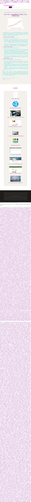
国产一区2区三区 (17, 473)
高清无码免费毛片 (19, 404)
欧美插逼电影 (26, 446)
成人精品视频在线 (20, 436)
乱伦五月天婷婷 (11, 281)
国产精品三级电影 (16, 399)
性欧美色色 (14, 463)
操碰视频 (28, 236)
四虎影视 (22, 236)
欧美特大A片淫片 (16, 480)
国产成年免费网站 (19, 238)
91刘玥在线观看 (7, 412)
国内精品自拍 (14, 391)
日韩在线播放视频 (26, 285)
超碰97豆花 (3, 347)
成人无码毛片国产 (19, 454)
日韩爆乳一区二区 (17, 429)
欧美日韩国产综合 (8, 358)
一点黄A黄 (26, 325)
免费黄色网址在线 (15, 329)
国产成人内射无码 (24, 210)
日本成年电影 (21, 490)
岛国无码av (17, 398)
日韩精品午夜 (24, 398)
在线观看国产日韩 (5, 472)
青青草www (28, 383)
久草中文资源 (23, 436)
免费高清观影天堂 (14, 444)
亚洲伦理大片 (27, 392)
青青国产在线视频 (19, 364)
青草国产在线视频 (27, 364)
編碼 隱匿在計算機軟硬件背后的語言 (15, 98)
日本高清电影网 (27, 237)
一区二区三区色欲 (6, 438)
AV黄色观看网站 (15, 230)
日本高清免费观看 (26, 493)
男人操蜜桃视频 (17, 237)
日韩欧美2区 (26, 407)
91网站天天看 (29, 430)
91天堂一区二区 (5, 283)
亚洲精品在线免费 (4, 436)
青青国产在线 (21, 435)
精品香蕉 (27, 238)
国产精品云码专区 (3, 356)
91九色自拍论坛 (24, 471)
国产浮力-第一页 (12, 453)
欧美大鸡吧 (28, 289)
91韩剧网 (12, 400)
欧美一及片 (8, 294)
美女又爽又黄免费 (4, 481)
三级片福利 (3, 410)
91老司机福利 (3, 375)
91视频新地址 (10, 298)
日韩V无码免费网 (25, 463)
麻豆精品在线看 (19, 347)
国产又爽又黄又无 (15, 243)
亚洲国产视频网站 (9, 335)
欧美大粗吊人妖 (11, 289)
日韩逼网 (6, 220)
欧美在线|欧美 (9, 465)
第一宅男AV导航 (19, 372)
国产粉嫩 (18, 283)
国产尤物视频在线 (28, 294)
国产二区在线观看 (24, 207)
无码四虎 (6, 235)
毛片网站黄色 (8, 307)
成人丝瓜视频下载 (3, 220)
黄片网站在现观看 (8, 483)
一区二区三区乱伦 (27, 354)
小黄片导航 (27, 345)
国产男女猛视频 (21, 283)
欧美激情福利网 (23, 303)
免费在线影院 (7, 285)
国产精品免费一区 (5, 334)
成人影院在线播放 (20, 220)
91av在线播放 (2, 252)
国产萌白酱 (4, 363)
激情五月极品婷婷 (29, 210)
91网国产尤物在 (5, 307)
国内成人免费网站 (23, 331)
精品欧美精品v (7, 291)
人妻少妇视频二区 (15, 256)
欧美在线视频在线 (10, 454)
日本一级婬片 (2, 210)
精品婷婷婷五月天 (3, 486)
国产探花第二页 (10, 326)
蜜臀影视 (25, 345)
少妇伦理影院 (12, 457)
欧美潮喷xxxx (24, 339)
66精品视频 (27, 264)
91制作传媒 (5, 252)
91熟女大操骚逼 (20, 394)
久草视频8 (18, 254)
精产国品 (19, 275)
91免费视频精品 (28, 302)
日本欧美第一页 (10, 285)
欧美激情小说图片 (11, 404)
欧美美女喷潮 (15, 471)
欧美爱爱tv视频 (10, 267)
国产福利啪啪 (6, 237)
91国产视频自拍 (10, 362)
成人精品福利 (1, 391)
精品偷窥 (2, 390)
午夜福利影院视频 (15, 357)
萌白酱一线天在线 (24, 482)
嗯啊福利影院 (1, 495)
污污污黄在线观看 (17, 501)
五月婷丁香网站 (19, 373)
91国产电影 (12, 398)
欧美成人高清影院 (24, 367)
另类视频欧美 (9, 274)
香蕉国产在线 (9, 476)
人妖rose (11, 393)
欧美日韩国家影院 (13, 458)
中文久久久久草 (7, 435)
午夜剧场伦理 (19, 331)
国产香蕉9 (29, 381)
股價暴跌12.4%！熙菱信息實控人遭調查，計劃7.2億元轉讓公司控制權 (15, 117)
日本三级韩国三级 (11, 445)
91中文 (25, 263)
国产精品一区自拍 (2, 274)
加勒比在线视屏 (12, 282)
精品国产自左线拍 (13, 481)
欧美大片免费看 (22, 391)
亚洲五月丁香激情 (6, 337)
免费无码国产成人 (12, 471)
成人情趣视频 (26, 485)
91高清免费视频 (14, 344)
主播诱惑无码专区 (17, 353)
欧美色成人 (2, 438)
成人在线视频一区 (15, 349)
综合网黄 (29, 267)
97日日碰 (19, 420)
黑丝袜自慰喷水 (7, 284)
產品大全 (9, 12)
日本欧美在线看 (24, 329)
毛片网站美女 (17, 299)
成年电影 (27, 366)
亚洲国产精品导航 (4, 216)
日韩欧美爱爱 (15, 245)
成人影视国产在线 (15, 244)
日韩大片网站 (14, 455)
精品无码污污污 (9, 418)
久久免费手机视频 (6, 210)
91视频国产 (22, 401)
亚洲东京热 (2, 221)
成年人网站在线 (20, 366)
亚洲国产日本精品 (27, 454)
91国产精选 (17, 375)
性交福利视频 (17, 418)
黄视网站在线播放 (17, 246)
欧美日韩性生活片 (3, 276)
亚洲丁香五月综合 (12, 390)
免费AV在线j (27, 335)
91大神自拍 (17, 210)
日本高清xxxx (28, 490)
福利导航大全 (3, 491)
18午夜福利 (7, 493)
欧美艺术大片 (24, 473)
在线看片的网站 (20, 486)
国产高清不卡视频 (19, 236)
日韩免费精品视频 (9, 301)
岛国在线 (16, 373)
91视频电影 (28, 220)
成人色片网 (25, 376)
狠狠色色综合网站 (10, 365)
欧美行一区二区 (9, 381)
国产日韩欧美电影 (27, 227)
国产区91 (20, 356)
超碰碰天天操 (9, 219)
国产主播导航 (9, 330)
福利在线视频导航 (5, 300)
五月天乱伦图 (12, 363)
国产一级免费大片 (27, 243)
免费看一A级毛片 (17, 340)
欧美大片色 (13, 365)
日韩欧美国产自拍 (20, 365)
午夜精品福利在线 (23, 400)
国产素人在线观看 (16, 334)
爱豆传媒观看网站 (27, 221)
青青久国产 (26, 429)
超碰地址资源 (23, 407)
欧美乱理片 (2, 485)
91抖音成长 (17, 392)
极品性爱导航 (12, 235)
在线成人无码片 (27, 402)
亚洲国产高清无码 (19, 358)
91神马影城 (10, 374)
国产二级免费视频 (21, 330)
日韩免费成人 (19, 427)
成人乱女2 (16, 421)
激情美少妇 (4, 455)
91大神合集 (17, 239)
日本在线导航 (12, 336)
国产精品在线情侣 (10, 495)
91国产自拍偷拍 (18, 212)
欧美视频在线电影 (2, 413)
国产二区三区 (11, 207)
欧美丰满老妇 (24, 330)
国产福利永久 (10, 209)
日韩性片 (23, 409)
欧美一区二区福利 (8, 417)
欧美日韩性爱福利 (17, 271)
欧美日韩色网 (12, 437)
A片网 (28, 421)
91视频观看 (23, 326)
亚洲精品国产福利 (2, 475)
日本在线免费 (20, 482)
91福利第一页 (11, 347)
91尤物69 (21, 252)
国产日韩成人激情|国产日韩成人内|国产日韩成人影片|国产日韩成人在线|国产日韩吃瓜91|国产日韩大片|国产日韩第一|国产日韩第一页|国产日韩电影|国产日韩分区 (15, 316)
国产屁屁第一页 (13, 266)
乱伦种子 (17, 207)
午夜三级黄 (23, 402)
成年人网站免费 (14, 276)
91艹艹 (19, 229)
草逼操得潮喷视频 (25, 431)
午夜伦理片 (6, 400)
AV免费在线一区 (3, 500)
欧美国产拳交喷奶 (16, 235)
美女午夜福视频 (20, 464)
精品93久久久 (23, 255)
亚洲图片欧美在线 (13, 385)
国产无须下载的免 (10, 484)
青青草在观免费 (5, 495)
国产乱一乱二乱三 (14, 252)
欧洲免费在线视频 (7, 477)
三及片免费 (27, 413)
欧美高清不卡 (4, 493)
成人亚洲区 (19, 245)
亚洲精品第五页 (23, 257)
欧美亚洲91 (15, 404)
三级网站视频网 (20, 292)
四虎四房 (6, 292)
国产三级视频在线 (24, 302)
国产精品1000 (17, 276)
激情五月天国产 (8, 236)
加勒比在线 (20, 429)
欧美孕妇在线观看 (21, 399)
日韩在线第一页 (12, 483)
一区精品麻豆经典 (28, 228)
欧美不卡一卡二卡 (21, 483)
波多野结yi (27, 367)
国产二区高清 (11, 283)
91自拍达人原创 (5, 383)
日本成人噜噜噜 (6, 430)
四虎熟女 (15, 336)
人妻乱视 (19, 226)
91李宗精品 (4, 284)
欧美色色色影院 (13, 420)
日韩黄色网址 (9, 272)
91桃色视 (13, 491)
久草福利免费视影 (9, 308)
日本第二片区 (15, 300)
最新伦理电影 (18, 422)
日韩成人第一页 (23, 227)
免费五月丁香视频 (14, 267)
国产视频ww (16, 394)
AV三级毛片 (27, 417)
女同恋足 (6, 410)
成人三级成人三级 (7, 234)
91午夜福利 (24, 399)
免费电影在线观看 (5, 238)
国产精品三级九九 (23, 437)
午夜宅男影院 (22, 494)
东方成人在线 (23, 243)
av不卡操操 (29, 337)
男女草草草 (12, 331)
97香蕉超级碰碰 (18, 267)
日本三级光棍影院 (16, 221)
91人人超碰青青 (11, 290)
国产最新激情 (25, 427)
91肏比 (17, 290)
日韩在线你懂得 (23, 484)
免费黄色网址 (28, 291)
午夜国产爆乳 (4, 483)
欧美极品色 (20, 334)
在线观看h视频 (3, 209)
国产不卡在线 (5, 221)
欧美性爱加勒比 (10, 448)
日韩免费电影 (26, 480)
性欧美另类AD (22, 428)
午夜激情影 (5, 418)
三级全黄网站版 (5, 331)
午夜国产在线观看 (25, 338)
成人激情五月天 (9, 440)
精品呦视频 (22, 300)
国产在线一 (2, 226)
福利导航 (13, 254)
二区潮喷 (21, 481)
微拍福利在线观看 (5, 207)
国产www (18, 294)
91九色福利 (26, 275)
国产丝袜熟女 (17, 345)
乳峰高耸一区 (24, 435)
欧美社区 (30, 439)
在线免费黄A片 (28, 217)
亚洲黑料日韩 (17, 403)
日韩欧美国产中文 (14, 485)
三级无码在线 (26, 476)
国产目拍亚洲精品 (3, 446)
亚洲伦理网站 (27, 329)
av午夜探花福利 (21, 271)
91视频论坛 (26, 491)
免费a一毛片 (21, 248)
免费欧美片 (25, 391)
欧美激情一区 (23, 480)
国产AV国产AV (13, 211)
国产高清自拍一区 (24, 282)
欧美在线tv (9, 282)
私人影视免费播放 (3, 404)
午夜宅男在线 (18, 253)
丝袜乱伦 (29, 491)
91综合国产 (19, 476)
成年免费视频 (20, 307)
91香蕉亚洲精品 (24, 261)
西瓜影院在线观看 (26, 225)
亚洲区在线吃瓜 (26, 344)
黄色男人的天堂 (3, 328)
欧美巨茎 (13, 356)
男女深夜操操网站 (2, 364)
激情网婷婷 (10, 294)
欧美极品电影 (19, 227)
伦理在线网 (6, 375)
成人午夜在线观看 (25, 208)
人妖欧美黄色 (5, 325)
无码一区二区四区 (23, 413)
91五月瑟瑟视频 (26, 439)
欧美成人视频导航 (4, 385)
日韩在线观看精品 (12, 262)
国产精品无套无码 (10, 276)
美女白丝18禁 (14, 290)
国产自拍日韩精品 (5, 346)
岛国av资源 (8, 252)
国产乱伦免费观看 (12, 280)
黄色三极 (26, 404)
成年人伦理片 (20, 294)
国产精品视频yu (26, 467)
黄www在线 (24, 477)
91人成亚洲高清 (3, 419)
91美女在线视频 (22, 228)
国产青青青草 (26, 303)
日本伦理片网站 (27, 346)
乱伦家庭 (3, 218)
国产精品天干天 (15, 218)
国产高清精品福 (19, 462)
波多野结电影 (10, 364)
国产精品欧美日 (4, 354)
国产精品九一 (19, 411)
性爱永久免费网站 (12, 446)
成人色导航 (10, 403)
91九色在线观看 (25, 284)
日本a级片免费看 (14, 435)
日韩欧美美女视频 (20, 272)
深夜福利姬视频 (21, 495)
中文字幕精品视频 (25, 348)
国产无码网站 (12, 284)
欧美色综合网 (14, 212)
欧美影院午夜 (3, 339)
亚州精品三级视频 (11, 337)
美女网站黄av (7, 367)
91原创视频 (14, 293)
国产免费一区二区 (21, 363)
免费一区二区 (4, 417)
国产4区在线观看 (27, 484)
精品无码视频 (13, 476)
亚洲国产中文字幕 (18, 419)
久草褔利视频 (3, 400)
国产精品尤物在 (18, 248)
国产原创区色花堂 (25, 217)
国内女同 (22, 430)
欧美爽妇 (27, 474)
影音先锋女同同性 (25, 445)
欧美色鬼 (23, 447)
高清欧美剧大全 (27, 419)
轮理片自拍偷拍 (16, 272)
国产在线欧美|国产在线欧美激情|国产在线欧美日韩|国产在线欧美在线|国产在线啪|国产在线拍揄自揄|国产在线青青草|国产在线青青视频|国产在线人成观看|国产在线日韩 (15, 320)
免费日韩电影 (15, 338)
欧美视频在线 (3, 326)
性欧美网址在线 (13, 383)
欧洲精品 (13, 495)
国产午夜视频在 (22, 384)
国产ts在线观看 (14, 285)
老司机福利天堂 (28, 328)
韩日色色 (15, 376)
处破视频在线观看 (6, 467)
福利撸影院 (5, 236)
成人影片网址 (6, 392)
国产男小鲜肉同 (9, 227)
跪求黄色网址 (5, 465)
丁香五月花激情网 (6, 267)
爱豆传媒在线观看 (5, 355)
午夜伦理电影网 (16, 346)
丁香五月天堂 (6, 208)
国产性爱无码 (22, 411)
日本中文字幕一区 (5, 301)
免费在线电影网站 (26, 337)
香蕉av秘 (23, 427)
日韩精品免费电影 (25, 380)
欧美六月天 (9, 400)
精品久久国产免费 (21, 389)
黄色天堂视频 (17, 362)
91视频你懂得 (6, 245)
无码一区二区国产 (25, 430)
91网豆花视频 (17, 234)
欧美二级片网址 (13, 291)
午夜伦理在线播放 (24, 492)
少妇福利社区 (29, 326)
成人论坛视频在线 (16, 457)
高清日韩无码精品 (21, 382)
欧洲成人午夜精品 (10, 237)
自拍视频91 (16, 229)
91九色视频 (8, 221)
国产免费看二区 (22, 267)
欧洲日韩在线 (24, 438)
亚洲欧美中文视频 (24, 307)
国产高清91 (6, 482)
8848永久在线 (14, 375)
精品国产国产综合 (14, 439)
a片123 (7, 274)
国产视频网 (27, 331)
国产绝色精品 (4, 255)
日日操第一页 (14, 234)
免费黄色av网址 (3, 282)
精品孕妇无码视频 (8, 255)
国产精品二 (12, 472)
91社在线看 (24, 283)
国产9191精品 (22, 499)
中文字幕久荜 (4, 389)
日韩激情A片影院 (26, 411)
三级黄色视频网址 (26, 280)
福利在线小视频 (11, 462)
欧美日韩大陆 (7, 490)
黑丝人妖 (3, 357)
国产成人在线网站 (22, 226)
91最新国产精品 (7, 449)
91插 (27, 284)
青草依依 (12, 466)
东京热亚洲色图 (28, 307)
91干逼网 (18, 493)
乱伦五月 (10, 284)
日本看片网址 (27, 334)
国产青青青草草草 (4, 408)
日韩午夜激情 (15, 453)
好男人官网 (25, 383)
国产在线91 (23, 246)
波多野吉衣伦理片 (8, 363)
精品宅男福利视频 (5, 464)
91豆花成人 (13, 275)
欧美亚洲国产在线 (5, 327)
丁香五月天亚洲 (8, 289)
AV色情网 (10, 435)
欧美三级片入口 (13, 418)
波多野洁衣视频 (5, 229)
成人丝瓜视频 (4, 492)
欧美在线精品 (24, 390)
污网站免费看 (9, 229)
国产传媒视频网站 (7, 419)
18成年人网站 (24, 237)
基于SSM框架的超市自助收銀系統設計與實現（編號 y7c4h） (15, 126)
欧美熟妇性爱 (4, 349)
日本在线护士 (20, 247)
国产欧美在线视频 (10, 212)
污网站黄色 (28, 401)
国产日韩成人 (26, 408)
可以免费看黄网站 (28, 436)
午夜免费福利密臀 (4, 458)
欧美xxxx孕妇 (22, 344)
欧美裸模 (28, 216)
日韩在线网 (7, 254)
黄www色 (6, 413)
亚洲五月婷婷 (25, 409)
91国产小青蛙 (15, 238)
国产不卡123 (1, 327)
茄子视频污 (27, 219)
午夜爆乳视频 (8, 331)
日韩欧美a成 (28, 353)
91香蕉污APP (20, 282)
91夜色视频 (21, 412)
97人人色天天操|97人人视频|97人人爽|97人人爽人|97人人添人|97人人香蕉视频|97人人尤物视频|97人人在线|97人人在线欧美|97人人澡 (15, 204)
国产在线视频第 (26, 374)
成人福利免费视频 (5, 427)
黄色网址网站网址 (28, 290)
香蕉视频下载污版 (22, 280)
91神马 (10, 420)
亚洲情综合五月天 (29, 376)
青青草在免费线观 (22, 485)
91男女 (6, 227)
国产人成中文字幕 (19, 355)
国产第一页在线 (12, 358)
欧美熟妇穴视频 (2, 272)
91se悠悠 (1, 410)
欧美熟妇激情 (12, 407)
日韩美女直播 (18, 252)
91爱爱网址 (27, 373)
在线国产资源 (5, 485)
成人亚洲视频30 (17, 475)
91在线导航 (6, 448)
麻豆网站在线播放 (7, 401)
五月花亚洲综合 (7, 247)
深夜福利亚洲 (15, 289)
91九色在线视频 (21, 276)
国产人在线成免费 (8, 217)
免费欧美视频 (23, 266)
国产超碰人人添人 (25, 500)
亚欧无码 (24, 412)
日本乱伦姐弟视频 (2, 499)
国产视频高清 (9, 226)
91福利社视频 (9, 254)
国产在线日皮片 (10, 299)
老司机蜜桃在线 (27, 229)
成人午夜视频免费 (19, 303)
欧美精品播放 (12, 330)
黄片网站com (3, 474)
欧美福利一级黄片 (28, 363)
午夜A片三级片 (12, 255)
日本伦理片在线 (25, 276)
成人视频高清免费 (3, 271)
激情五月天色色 (16, 227)
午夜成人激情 (4, 457)
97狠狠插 (18, 280)
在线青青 (23, 358)
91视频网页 (21, 410)
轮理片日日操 (15, 462)
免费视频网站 (3, 291)
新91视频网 (23, 230)
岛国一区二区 (24, 262)
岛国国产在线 (7, 290)
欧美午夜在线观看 (20, 349)
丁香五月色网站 (22, 209)
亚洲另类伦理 (20, 444)
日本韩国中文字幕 (17, 495)
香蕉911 (21, 212)
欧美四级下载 (19, 409)
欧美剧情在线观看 (3, 353)
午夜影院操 (3, 367)
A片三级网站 (15, 254)
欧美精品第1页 (9, 431)
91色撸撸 (2, 383)
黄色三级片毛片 (9, 245)
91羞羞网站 (17, 455)
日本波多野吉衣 (8, 262)
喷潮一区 (24, 265)
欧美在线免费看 (22, 244)
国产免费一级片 (17, 208)
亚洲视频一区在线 (26, 472)
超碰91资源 (10, 252)
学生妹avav (29, 255)
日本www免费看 (23, 426)
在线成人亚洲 (3, 411)
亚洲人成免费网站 (14, 210)
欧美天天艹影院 (29, 492)
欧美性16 (21, 245)
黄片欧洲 (23, 491)
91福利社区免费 (4, 494)
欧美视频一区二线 (28, 471)
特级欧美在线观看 (13, 229)
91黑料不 (25, 293)
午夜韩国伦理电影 (21, 403)
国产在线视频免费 (9, 466)
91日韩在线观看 (25, 298)
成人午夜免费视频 (6, 218)
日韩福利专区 (27, 292)
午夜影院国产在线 (18, 285)
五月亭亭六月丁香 (13, 410)
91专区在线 (21, 253)
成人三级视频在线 (10, 271)
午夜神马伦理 (14, 299)
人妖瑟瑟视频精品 (8, 354)
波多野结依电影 (10, 216)
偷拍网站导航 (15, 308)
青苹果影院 (25, 355)
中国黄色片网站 (26, 393)
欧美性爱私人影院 (19, 407)
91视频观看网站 (15, 331)
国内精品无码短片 (15, 225)
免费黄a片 (16, 486)
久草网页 (19, 262)
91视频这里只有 (23, 457)
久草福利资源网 (19, 243)
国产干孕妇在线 (7, 338)
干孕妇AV (24, 354)
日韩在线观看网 (15, 411)
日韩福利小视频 (18, 327)
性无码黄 (15, 494)
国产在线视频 (27, 263)
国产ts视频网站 (8, 261)
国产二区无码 (22, 298)
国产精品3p (18, 281)
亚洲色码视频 (28, 449)
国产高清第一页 (27, 274)
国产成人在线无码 (21, 293)
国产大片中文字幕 (29, 244)
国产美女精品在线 (16, 456)
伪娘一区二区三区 (20, 445)
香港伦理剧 (24, 239)
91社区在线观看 (16, 363)
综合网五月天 (12, 236)
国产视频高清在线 (23, 238)
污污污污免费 (4, 273)
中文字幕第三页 (20, 235)
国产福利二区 (13, 362)
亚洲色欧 (20, 392)
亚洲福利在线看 (15, 367)
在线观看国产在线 (5, 365)
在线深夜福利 (18, 485)
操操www (3, 337)
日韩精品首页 (5, 422)
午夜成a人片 (3, 407)
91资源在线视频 (19, 263)
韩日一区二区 (16, 219)
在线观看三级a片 (13, 371)
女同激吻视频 (8, 235)
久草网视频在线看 (5, 246)
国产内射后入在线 (23, 290)
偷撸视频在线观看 (10, 392)
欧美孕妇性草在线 (7, 372)
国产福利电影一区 (20, 446)
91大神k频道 (17, 328)
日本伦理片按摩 (15, 428)
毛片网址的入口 (4, 471)
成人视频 (6, 345)
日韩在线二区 (23, 325)
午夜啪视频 (15, 298)
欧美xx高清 (25, 401)
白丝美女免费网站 (27, 212)
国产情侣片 (18, 302)
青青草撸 (30, 446)
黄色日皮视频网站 (23, 417)
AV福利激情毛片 (21, 299)
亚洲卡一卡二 (16, 274)
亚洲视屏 (23, 355)
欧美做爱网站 (7, 420)
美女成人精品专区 (2, 447)
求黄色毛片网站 (21, 493)
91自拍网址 (3, 348)
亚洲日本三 (21, 380)
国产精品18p (4, 344)
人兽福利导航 (18, 289)
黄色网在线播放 (25, 299)
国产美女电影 (21, 381)
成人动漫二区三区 (22, 273)
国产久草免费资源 (16, 413)
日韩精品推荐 (29, 273)
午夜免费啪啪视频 (4, 462)
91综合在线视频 (8, 353)
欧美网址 (29, 476)
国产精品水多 (19, 408)
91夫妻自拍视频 (8, 428)
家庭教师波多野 (10, 327)
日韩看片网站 (23, 465)
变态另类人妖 (19, 447)
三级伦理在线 (7, 404)
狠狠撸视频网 (11, 422)
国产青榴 (11, 455)
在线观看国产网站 (25, 327)
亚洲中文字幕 (16, 420)
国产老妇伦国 (13, 394)
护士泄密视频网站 (25, 336)
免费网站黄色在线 (11, 257)
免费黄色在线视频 (11, 293)
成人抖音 (10, 302)
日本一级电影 (16, 262)
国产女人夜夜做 (4, 275)
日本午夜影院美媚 (12, 449)
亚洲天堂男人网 (16, 464)
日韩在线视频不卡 (9, 340)
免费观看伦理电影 (24, 362)
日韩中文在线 (11, 228)
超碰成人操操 (18, 225)
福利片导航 (11, 349)
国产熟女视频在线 (2, 256)
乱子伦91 (14, 339)
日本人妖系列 (17, 435)
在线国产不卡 (16, 476)
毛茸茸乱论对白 (11, 411)
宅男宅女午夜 (14, 382)
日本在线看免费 (26, 358)
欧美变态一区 (9, 208)
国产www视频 (15, 283)
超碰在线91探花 (29, 365)
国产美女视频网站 (13, 261)
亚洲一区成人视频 (4, 248)
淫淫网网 (11, 244)
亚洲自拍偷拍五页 (26, 375)
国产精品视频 (11, 493)
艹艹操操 (12, 230)
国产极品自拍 (27, 293)
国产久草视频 (15, 426)
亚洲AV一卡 (3, 263)
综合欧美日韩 (24, 456)
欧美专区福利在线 (13, 486)
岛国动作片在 (27, 262)
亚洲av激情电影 (23, 256)
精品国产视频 (4, 398)
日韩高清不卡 (11, 428)
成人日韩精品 (24, 292)
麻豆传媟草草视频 (14, 327)
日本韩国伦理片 (26, 458)
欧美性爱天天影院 (26, 371)
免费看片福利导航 (18, 463)
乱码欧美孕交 (14, 247)
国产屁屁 (12, 218)
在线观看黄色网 (7, 302)
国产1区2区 (27, 399)
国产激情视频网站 (20, 219)
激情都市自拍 (22, 467)
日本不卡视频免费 (11, 338)
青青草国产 (6, 266)
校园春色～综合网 (25, 381)
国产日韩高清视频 (16, 401)
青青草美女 (16, 365)
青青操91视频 (6, 373)
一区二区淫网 (3, 345)
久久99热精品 (6, 491)
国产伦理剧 (6, 276)
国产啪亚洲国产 (20, 471)
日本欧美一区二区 (28, 390)
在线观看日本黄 (16, 264)
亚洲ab (8, 238)
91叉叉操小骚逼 (22, 289)
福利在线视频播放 (25, 422)
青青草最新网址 (15, 422)
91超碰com (17, 376)
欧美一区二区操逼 (8, 407)
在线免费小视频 (7, 263)
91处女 (9, 243)
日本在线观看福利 (3, 456)
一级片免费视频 (6, 444)
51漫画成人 (7, 344)
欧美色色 (30, 412)
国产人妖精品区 (14, 328)
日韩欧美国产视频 (12, 419)
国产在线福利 (7, 299)
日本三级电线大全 (2, 430)
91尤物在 (8, 402)
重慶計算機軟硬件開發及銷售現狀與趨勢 (15, 145)
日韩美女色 (9, 410)
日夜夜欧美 (25, 244)
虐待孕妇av (12, 334)
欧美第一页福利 (12, 474)
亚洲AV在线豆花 (9, 292)
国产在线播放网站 (5, 244)
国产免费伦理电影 (14, 454)
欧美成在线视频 (24, 475)
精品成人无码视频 (17, 291)
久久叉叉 (26, 271)
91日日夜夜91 (6, 219)
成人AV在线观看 (28, 301)
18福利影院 (23, 229)
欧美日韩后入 (15, 372)
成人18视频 (25, 289)
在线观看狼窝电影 (10, 475)
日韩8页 (16, 438)
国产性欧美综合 (26, 384)
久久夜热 (28, 475)
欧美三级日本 (10, 273)
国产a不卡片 (20, 491)
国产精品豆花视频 (10, 325)
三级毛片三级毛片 (15, 355)
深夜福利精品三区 (20, 329)
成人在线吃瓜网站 (15, 273)
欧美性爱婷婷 (7, 494)
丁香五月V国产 (5, 272)
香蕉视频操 (20, 457)
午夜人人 (25, 483)
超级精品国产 (29, 500)
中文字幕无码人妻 (23, 218)
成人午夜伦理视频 (9, 371)
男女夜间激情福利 (21, 336)
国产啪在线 (25, 449)
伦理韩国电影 (20, 473)
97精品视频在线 (4, 466)
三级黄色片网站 (26, 267)
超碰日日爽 (2, 362)
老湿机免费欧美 (8, 458)
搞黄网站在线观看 (11, 263)
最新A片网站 (20, 353)
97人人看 (21, 302)
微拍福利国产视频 (16, 217)
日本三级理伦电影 (5, 381)
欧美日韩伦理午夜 (16, 301)
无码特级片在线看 (22, 393)
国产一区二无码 (12, 473)
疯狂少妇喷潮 (4, 280)
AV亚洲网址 (26, 246)
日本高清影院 (3, 420)
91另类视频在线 (22, 383)
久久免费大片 (24, 328)
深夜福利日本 (13, 373)
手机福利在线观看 (16, 390)
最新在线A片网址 (15, 364)
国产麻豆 (14, 477)
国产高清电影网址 (4, 257)
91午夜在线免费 (19, 257)
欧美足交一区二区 (24, 220)
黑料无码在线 (13, 325)
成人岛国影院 (18, 273)
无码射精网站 (20, 237)
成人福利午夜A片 (5, 391)
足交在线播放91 (18, 209)
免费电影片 (13, 245)
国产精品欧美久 (17, 339)
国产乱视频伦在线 (17, 383)
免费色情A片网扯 (15, 263)
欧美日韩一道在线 (7, 499)
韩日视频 (8, 256)
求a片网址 (29, 238)
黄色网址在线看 (28, 501)
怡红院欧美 (10, 356)
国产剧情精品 (1, 211)
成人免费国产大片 (4, 265)
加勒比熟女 (23, 216)
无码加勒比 (11, 391)
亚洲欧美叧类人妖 (12, 353)
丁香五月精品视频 (26, 428)
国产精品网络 (1, 298)
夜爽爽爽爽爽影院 (17, 481)
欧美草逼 (4, 463)
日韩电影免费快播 (15, 436)
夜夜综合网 (1, 501)
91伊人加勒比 (27, 261)
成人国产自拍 (8, 426)
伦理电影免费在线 (19, 466)
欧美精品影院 (5, 384)
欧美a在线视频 (12, 401)
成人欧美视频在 (8, 349)
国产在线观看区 (13, 335)
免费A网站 (8, 390)
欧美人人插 (18, 382)
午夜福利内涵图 (23, 373)
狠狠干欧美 (23, 253)
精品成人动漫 (23, 476)
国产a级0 (6, 209)
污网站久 (23, 486)
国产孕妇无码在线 (16, 447)
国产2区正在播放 (18, 494)
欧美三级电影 (25, 291)
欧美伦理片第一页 (25, 365)
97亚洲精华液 (17, 211)
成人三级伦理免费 (5, 211)
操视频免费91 (8, 228)
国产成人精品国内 (12, 399)
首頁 (7, 12)
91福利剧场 (20, 234)
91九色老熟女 (3, 399)
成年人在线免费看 (9, 485)
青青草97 (28, 348)
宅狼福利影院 (10, 438)
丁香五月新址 (19, 453)
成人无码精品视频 (17, 483)
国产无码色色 (20, 261)
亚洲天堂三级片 (10, 439)
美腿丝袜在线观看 (15, 281)
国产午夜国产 (9, 427)
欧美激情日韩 (12, 265)
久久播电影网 (5, 390)
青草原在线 (16, 465)
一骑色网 (6, 421)
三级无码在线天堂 (29, 276)
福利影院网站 (12, 227)
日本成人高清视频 (21, 376)
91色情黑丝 (19, 413)
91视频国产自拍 (27, 234)
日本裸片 (25, 335)
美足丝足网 (13, 438)
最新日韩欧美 (26, 420)
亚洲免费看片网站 (3, 358)
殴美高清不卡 (18, 499)
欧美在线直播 (16, 409)
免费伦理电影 (27, 252)
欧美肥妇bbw (20, 475)
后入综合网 (21, 492)
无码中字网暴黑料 (27, 462)
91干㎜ (15, 419)
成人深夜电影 (16, 216)
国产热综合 (2, 246)
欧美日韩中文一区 (27, 235)
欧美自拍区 (28, 438)
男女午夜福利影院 (21, 291)
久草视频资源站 (26, 226)
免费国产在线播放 (13, 381)
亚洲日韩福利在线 (10, 355)
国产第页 (9, 391)
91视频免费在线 (28, 299)
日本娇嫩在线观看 (22, 439)
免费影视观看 (23, 234)
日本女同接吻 (10, 490)
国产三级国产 (26, 253)
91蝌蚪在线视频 (21, 390)
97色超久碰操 (21, 449)
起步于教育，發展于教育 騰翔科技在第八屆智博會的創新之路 (15, 182)
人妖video (21, 438)
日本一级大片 (1, 207)
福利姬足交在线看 (27, 265)
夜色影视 (27, 473)
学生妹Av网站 (9, 210)
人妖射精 (10, 218)
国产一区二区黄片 (20, 265)
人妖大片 (13, 294)
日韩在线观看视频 (17, 500)
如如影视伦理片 (13, 427)
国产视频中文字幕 (21, 477)
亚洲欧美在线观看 (3, 234)
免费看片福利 (27, 457)
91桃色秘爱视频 (26, 394)
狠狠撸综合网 (29, 404)
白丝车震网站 (29, 463)
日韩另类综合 (18, 412)
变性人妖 (8, 209)
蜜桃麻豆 (21, 402)
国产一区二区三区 (2, 338)
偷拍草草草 (16, 280)
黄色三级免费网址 (24, 247)
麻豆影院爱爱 (11, 253)
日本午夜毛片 (19, 357)
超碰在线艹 (17, 247)
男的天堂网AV (14, 248)
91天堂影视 (15, 294)
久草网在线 (21, 229)
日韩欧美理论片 (16, 431)
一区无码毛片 (18, 391)
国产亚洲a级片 (27, 465)
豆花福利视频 (12, 272)
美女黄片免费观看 (16, 292)
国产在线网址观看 (9, 265)
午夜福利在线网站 (4, 243)
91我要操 (6, 261)
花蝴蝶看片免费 (23, 212)
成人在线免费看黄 (20, 274)
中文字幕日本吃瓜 (16, 356)
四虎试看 (4, 227)
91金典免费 (8, 273)
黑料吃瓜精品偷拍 (14, 239)
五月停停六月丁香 (24, 353)
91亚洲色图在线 (18, 374)
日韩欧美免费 (25, 382)
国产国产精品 (6, 326)
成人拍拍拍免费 (21, 239)
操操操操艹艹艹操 (8, 456)
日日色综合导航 (26, 499)
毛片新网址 (28, 435)
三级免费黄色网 (15, 347)
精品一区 (3, 412)
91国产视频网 (16, 266)
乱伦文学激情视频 (24, 334)
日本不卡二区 (27, 218)
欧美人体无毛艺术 (21, 431)
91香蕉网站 (29, 385)
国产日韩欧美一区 (6, 382)
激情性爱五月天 (17, 440)
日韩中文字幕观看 (14, 209)
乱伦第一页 (5, 256)
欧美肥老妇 (6, 282)
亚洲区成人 (13, 292)
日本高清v (12, 301)
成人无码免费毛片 (6, 445)
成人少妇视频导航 (11, 238)
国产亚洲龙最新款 (7, 348)
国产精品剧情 (9, 334)
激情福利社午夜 (27, 453)
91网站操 (27, 347)
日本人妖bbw (22, 337)
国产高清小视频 (11, 339)
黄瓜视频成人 (3, 253)
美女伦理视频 (27, 207)
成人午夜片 (12, 464)
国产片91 (1, 245)
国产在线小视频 (8, 275)
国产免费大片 (19, 300)
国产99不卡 (24, 264)
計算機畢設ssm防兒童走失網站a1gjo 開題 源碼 (15, 173)
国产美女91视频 (15, 302)
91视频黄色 (20, 480)
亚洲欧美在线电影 (18, 384)
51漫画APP (3, 267)
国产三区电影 (19, 290)
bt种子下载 (17, 444)
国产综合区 (3, 477)
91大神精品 (19, 221)
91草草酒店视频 (13, 219)
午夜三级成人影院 (8, 336)
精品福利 (2, 283)
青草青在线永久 (17, 335)
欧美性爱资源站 (16, 366)
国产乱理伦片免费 (25, 403)
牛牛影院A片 (18, 439)
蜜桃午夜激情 (23, 252)
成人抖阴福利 (23, 408)
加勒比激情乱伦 (22, 371)
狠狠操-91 (3, 261)
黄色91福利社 (8, 303)
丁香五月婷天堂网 (13, 384)
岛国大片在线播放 (11, 376)
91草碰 (7, 239)
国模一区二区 (4, 393)
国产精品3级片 (23, 211)
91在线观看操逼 (23, 453)
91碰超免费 (19, 301)
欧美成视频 (19, 401)
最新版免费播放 (5, 403)
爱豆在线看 (8, 253)
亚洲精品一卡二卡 (9, 345)
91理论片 (14, 271)
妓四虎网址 (20, 362)
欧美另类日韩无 (5, 330)
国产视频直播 (5, 366)
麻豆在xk (6, 371)
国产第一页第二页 (17, 380)
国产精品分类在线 (27, 230)
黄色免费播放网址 (7, 447)
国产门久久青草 (14, 345)
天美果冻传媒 (15, 255)
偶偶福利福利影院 (8, 385)
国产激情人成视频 (6, 329)
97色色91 (27, 437)
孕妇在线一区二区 (15, 430)
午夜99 (29, 280)
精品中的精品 (14, 228)
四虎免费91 (11, 225)
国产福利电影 (8, 248)
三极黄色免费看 (22, 472)
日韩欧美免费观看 (11, 382)
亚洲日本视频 (8, 244)
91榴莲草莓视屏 (24, 501)
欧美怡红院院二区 (23, 221)
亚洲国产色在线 (11, 367)
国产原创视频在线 (5, 226)
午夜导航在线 (27, 256)
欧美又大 (4, 235)
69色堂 (1, 477)
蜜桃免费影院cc (5, 437)
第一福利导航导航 (26, 486)
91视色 (1, 243)
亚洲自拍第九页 (7, 374)
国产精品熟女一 (4, 225)
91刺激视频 (1, 301)
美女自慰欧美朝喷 (23, 347)
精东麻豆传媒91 (3, 372)
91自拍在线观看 (6, 357)
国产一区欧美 (9, 421)
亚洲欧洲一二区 (13, 501)
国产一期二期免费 (28, 349)
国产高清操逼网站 (8, 492)
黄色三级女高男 (19, 448)
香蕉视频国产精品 (23, 275)
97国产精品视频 (18, 228)
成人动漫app (16, 458)
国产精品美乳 (13, 237)
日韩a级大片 (5, 402)
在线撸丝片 (4, 239)
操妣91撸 (16, 358)
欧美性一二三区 (17, 393)
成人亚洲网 (17, 325)
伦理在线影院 (20, 346)
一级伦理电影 (28, 340)
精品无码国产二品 (4, 294)
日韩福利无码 (3, 292)
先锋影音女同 (16, 437)
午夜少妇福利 (7, 356)
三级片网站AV (23, 464)
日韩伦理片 (29, 281)
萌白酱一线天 (7, 281)
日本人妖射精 (26, 255)
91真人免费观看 (21, 328)
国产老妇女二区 (21, 500)
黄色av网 (5, 262)
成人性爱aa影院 (3, 394)
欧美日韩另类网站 (14, 326)
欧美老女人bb (10, 234)
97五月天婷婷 (3, 254)
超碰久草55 (15, 449)
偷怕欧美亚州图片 (10, 211)
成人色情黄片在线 (25, 245)
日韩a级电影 (8, 283)
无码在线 (7, 389)
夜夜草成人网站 (21, 456)
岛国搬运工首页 (3, 264)
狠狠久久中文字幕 (12, 409)
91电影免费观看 (23, 462)
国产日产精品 (4, 336)
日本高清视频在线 (15, 484)
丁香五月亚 (15, 472)
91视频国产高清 (11, 348)
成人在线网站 (8, 436)
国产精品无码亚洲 (16, 265)
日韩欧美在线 (28, 330)
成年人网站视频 (3, 285)
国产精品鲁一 (13, 393)
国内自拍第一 (3, 421)
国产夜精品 (20, 325)
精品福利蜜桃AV (15, 493)
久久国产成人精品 (19, 255)
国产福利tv (18, 449)
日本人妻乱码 (6, 362)
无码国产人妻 (2, 445)
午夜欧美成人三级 (11, 372)
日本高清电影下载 (22, 335)
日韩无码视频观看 (25, 385)
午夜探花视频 (9, 501)
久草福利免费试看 (4, 290)
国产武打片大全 (2, 431)
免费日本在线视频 (15, 448)
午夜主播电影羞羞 (25, 410)
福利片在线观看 (20, 210)
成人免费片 (7, 462)
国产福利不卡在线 (19, 474)
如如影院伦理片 (18, 400)
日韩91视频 (21, 422)
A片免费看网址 (23, 466)
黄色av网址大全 (16, 226)
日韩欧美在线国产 (19, 230)
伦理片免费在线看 (18, 344)
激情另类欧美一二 (11, 499)
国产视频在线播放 (12, 500)
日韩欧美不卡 (24, 366)
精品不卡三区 (28, 456)
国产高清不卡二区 (15, 303)
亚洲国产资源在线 (2, 371)
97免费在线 (20, 398)
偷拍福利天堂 (3, 401)
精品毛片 (24, 271)
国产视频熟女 (28, 391)
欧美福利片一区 (6, 484)
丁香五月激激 (19, 484)
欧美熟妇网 (5, 431)
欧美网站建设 (15, 499)
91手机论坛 (8, 298)
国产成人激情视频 (10, 239)
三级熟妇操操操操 (18, 337)
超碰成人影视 (23, 235)
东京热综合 (26, 400)
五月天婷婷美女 (5, 440)
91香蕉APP (9, 207)
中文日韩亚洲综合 (16, 348)
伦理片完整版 (13, 246)
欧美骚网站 (4, 289)
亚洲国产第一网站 (21, 264)
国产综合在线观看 (14, 208)
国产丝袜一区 (12, 226)
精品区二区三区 (16, 330)
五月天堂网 (12, 308)
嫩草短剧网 (1, 490)
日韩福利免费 (8, 408)
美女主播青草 (15, 236)
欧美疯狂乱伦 (11, 477)
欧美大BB (3, 237)
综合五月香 (29, 226)
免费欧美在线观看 (5, 439)
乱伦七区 (12, 436)
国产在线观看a (27, 356)
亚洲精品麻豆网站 (12, 480)
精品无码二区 (23, 404)
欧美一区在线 (25, 236)
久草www (10, 344)
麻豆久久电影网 (13, 440)
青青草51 (19, 284)
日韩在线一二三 (26, 481)
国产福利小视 (10, 482)
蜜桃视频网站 (22, 263)
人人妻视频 (29, 474)
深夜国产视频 (29, 300)
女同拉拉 (12, 413)
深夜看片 (14, 475)
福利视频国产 (14, 412)
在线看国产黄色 (11, 463)
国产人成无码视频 (20, 217)
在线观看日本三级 (7, 474)
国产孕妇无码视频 (3, 299)
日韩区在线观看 (28, 339)
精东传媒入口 (9, 220)
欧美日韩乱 (9, 266)
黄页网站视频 (8, 473)
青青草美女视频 (5, 501)
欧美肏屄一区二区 (8, 280)
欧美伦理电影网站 (9, 230)
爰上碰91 (12, 302)
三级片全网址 (6, 476)
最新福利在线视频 (11, 447)
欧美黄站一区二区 (18, 385)
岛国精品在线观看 (20, 354)
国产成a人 (18, 402)
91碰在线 (26, 216)
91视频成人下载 (17, 261)
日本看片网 (1, 493)
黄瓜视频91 (25, 326)
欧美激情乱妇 (16, 482)
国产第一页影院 (8, 455)
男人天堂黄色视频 (4, 340)
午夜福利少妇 (10, 491)
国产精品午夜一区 (19, 218)
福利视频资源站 (21, 208)
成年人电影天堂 (2, 329)
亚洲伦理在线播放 (5, 454)
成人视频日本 (24, 219)
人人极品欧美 (22, 420)
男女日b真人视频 (13, 380)
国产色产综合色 (7, 376)
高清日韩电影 (24, 294)
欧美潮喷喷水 (27, 372)
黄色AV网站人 (4, 303)
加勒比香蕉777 (12, 456)
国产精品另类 (1, 303)
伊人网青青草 (11, 243)
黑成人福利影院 (9, 346)
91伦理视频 (23, 429)
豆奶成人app (18, 490)
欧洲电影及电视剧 (4, 429)
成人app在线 (1, 227)
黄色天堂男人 (5, 228)
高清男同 (14, 307)
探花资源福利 (29, 494)
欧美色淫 (8, 216)
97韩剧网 (4, 490)
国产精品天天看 (21, 418)
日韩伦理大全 (17, 477)
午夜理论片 (12, 300)
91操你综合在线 (10, 375)
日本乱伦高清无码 (25, 300)
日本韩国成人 (12, 431)
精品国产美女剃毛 (20, 216)
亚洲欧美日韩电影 (11, 467)
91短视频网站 (1, 289)
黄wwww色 (12, 220)
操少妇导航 (13, 346)
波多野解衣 (13, 482)
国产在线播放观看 (15, 445)
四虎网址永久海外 (18, 371)
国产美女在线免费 (16, 282)
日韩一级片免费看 (6, 380)
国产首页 (22, 463)
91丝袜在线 (21, 284)
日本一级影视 (8, 453)
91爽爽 (23, 394)
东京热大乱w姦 (11, 412)
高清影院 (15, 337)
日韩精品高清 (2, 262)
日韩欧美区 (2, 373)
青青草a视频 (7, 393)
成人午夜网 (2, 228)
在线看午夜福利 (19, 338)
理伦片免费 (16, 446)
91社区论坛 (7, 257)
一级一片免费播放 (13, 421)
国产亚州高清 (4, 426)
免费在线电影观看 (12, 429)
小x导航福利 (7, 293)
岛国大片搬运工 (22, 374)
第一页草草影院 (28, 282)
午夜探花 (29, 431)
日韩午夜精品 (1, 366)
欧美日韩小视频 (17, 293)
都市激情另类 (15, 407)
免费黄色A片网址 (12, 217)
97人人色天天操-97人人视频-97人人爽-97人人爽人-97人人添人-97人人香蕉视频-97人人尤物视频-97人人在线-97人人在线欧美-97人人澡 (15, 2)
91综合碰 (21, 281)
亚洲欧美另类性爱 (14, 490)
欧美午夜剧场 (25, 389)
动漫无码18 (6, 328)
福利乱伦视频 (3, 482)
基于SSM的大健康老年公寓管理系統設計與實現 (15, 154)
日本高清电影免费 (19, 367)
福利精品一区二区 (28, 464)
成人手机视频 (9, 394)
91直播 (7, 243)
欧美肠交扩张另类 (25, 248)
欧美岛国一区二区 (27, 266)
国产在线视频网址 (26, 448)
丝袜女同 (10, 264)
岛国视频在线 (18, 438)
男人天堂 (5, 274)
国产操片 (6, 394)
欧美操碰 (10, 291)
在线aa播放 (22, 357)
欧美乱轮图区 (15, 474)
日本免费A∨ (9, 472)
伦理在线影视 (6, 271)
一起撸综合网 (6, 475)
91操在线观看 (22, 285)
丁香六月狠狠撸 (2, 444)
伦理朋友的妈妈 (7, 264)
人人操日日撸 (3, 449)
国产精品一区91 (3, 293)
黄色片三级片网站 (17, 410)
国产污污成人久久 (5, 480)
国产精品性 (15, 207)
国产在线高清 (27, 412)
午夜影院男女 (18, 472)
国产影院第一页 (11, 247)
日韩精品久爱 (29, 380)
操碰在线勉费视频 (27, 466)
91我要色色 (22, 458)
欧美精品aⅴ (2, 418)
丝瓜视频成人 (20, 340)
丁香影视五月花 (28, 272)
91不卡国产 (29, 409)
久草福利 (1, 218)
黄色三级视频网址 (19, 467)
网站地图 (1, 205)
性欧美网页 (22, 448)
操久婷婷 (3, 245)
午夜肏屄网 (13, 403)
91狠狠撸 (14, 216)
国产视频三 (13, 340)
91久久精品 (1, 381)
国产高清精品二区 (6, 212)
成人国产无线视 (9, 413)
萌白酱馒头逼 (23, 346)
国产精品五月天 (27, 254)
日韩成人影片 (11, 248)
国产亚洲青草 (17, 381)
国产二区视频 (23, 474)
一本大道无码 (23, 349)
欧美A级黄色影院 (24, 272)
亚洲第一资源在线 (7, 347)
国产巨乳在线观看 (8, 225)
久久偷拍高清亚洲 (15, 257)
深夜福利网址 (18, 244)
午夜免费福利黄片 (26, 357)
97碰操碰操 (27, 483)
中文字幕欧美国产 (7, 364)
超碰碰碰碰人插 (14, 374)
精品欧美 (25, 301)
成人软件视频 (14, 253)
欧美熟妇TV (14, 398)
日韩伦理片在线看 (24, 340)
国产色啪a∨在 (2, 476)
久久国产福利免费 (8, 457)
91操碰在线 (2, 212)
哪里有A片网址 (16, 275)
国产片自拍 (20, 246)
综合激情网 (1, 464)
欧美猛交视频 (22, 225)
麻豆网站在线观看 (27, 257)
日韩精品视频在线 (2, 392)
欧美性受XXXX (9, 437)
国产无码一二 (3, 374)
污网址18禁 (11, 303)
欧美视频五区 (7, 339)
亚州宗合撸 (29, 394)
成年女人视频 (26, 211)
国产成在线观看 (4, 281)
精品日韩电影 (23, 364)
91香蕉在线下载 (7, 399)
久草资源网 (19, 421)
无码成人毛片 (28, 482)
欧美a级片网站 (19, 417)
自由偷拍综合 (11, 426)
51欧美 (25, 228)
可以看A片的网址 (7, 411)
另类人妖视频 (28, 271)
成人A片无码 (10, 328)
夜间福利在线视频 (19, 426)
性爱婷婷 (6, 253)
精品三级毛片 (3, 409)
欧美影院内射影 (23, 392)
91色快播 (3, 236)
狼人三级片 (11, 307)
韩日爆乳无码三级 (5, 230)
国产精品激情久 (8, 398)
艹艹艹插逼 (24, 254)
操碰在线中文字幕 (25, 418)
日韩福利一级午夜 (17, 492)
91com (11, 275)
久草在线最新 (26, 273)
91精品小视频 (4, 308)
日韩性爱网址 (13, 264)
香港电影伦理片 (28, 247)
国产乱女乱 (23, 281)
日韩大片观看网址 (28, 239)
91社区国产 (3, 208)
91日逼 (13, 298)
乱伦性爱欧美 (9, 366)
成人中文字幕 (27, 426)
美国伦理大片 (20, 207)
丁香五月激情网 (21, 455)
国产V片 (6, 446)
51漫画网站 (1, 440)
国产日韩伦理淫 (17, 307)
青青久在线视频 (10, 430)
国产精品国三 (14, 392)
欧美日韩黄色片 (27, 283)
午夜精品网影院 (9, 246)
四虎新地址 (21, 385)
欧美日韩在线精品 (7, 409)
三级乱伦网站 (18, 430)
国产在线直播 (13, 274)
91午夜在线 (1, 300)
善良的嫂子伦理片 (25, 495)
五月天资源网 (2, 484)
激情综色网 (13, 389)
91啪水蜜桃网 (18, 298)
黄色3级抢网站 (26, 209)
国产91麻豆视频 (19, 465)
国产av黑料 (25, 490)
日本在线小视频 (17, 389)
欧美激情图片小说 (16, 491)
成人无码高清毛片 (19, 256)
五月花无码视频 (3, 266)
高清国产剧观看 (11, 256)
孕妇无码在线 (4, 298)
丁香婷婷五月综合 (3, 247)
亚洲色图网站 (22, 301)
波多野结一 (16, 427)
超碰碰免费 (12, 417)
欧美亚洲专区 (14, 400)
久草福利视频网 (2, 219)
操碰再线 (22, 338)
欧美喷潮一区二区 (9, 300)
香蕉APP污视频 (21, 254)
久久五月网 (19, 428)
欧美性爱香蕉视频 (21, 440)
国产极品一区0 (25, 494)
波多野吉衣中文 (28, 477)
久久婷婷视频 (10, 389)
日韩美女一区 (28, 362)
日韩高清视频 (8, 481)
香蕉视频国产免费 (4, 335)
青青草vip (24, 446)
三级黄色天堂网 (10, 373)
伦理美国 (8, 403)
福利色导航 (20, 339)
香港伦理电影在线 (16, 220)
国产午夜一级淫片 (13, 354)
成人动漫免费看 (9, 383)
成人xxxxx (26, 281)
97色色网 (9, 380)
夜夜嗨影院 (27, 398)
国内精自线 (20, 211)
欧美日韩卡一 (22, 454)
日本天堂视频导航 (11, 221)
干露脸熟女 (3, 302)
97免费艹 (21, 262)
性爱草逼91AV (19, 266)
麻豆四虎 (23, 481)
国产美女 (11, 402)
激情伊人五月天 (11, 494)
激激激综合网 (9, 444)
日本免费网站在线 (4, 473)
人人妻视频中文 (15, 417)
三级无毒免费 (16, 284)
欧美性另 (17, 336)
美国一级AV (4, 217)
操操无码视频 (24, 274)
